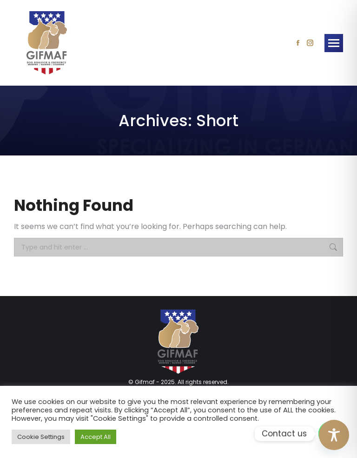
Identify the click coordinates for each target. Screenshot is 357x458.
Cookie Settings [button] (41, 436)
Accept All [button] (95, 436)
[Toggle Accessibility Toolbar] (334, 435)
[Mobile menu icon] (333, 43)
